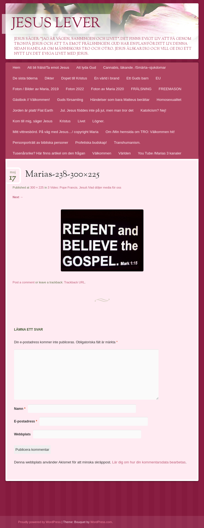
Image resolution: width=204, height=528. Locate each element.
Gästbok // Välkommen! (31, 100)
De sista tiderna (25, 78)
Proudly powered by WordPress (39, 522)
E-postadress (25, 421)
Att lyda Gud (86, 67)
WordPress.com (101, 522)
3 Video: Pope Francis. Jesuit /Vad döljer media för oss (84, 187)
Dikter (49, 78)
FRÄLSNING (141, 89)
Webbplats (22, 434)
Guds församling (70, 100)
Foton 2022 (75, 89)
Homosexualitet (169, 100)
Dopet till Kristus (74, 78)
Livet (81, 121)
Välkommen (101, 153)
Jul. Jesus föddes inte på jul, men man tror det (97, 110)
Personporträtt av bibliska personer (40, 142)
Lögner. (98, 121)
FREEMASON (170, 89)
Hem (16, 67)
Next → (18, 197)
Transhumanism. (127, 142)
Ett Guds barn (137, 78)
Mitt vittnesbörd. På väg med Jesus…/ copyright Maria (55, 132)
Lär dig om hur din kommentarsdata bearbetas (149, 462)
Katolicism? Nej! (153, 110)
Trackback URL (74, 282)
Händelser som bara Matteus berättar (119, 100)
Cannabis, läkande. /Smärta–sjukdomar (134, 67)
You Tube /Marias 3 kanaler (159, 153)
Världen (124, 153)
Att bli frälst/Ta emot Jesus (48, 67)
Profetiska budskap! (91, 142)
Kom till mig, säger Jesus (33, 121)
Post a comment (23, 282)
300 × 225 (36, 187)
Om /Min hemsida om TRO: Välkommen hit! (140, 132)
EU (158, 78)
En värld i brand (106, 78)
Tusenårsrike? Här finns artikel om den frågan (49, 153)
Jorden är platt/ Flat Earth (33, 110)
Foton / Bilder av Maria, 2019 (36, 89)
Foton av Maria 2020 (107, 89)
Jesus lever (56, 24)
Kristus (65, 121)
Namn (19, 409)
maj (12, 174)
